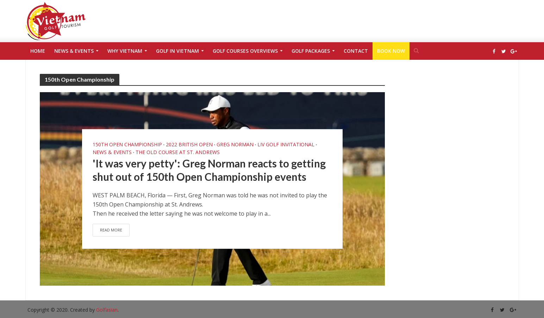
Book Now (391, 50)
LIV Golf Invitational (285, 135)
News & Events (74, 50)
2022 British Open (189, 135)
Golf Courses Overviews (245, 50)
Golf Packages (311, 50)
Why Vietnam (124, 50)
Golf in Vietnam (177, 50)
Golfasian (107, 309)
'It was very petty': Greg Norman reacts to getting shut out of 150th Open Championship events (211, 170)
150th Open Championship (127, 135)
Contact (356, 50)
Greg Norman (235, 135)
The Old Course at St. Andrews (178, 143)
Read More (111, 239)
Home (37, 50)
